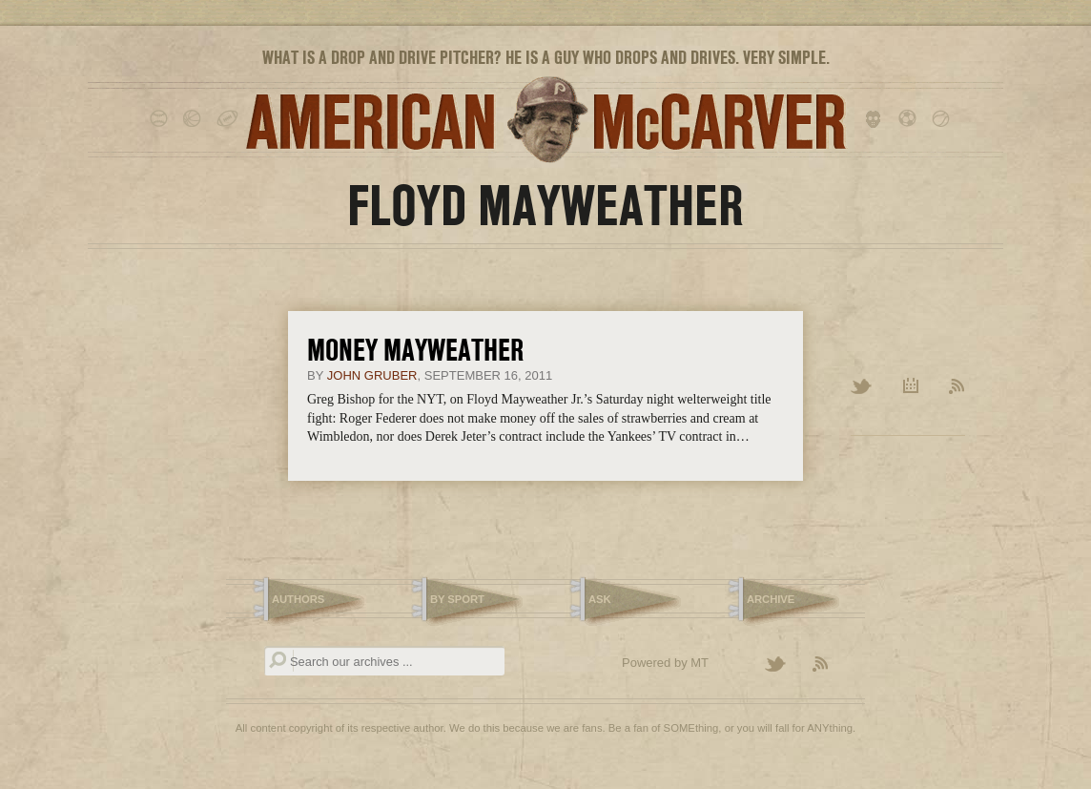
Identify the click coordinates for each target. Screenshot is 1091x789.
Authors (298, 599)
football (228, 119)
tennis (944, 119)
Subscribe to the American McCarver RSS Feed (832, 665)
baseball (162, 119)
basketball (195, 119)
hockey (877, 119)
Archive (911, 387)
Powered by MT (665, 662)
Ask (599, 599)
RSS (957, 387)
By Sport (457, 599)
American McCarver (545, 119)
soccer (910, 119)
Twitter (863, 387)
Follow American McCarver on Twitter (784, 665)
